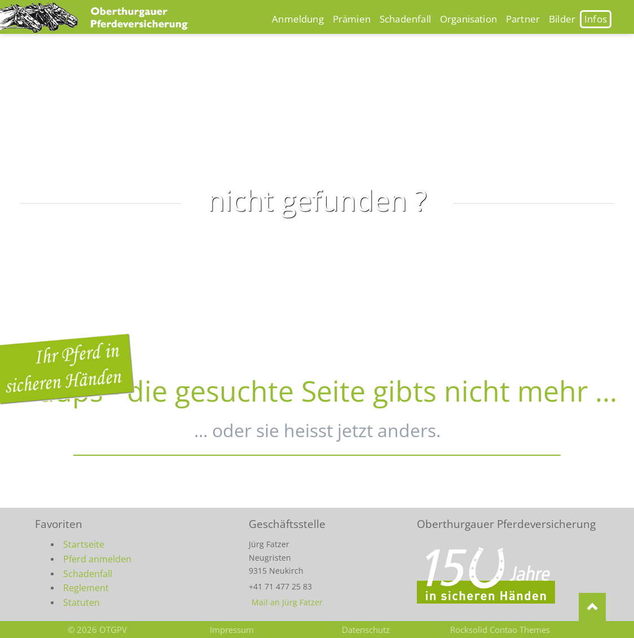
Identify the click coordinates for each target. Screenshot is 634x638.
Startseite (83, 544)
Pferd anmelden (97, 559)
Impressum (232, 629)
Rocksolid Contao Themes (500, 629)
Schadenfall (87, 573)
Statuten (81, 602)
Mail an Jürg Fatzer (287, 602)
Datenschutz (366, 629)
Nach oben (592, 607)
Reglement (86, 588)
